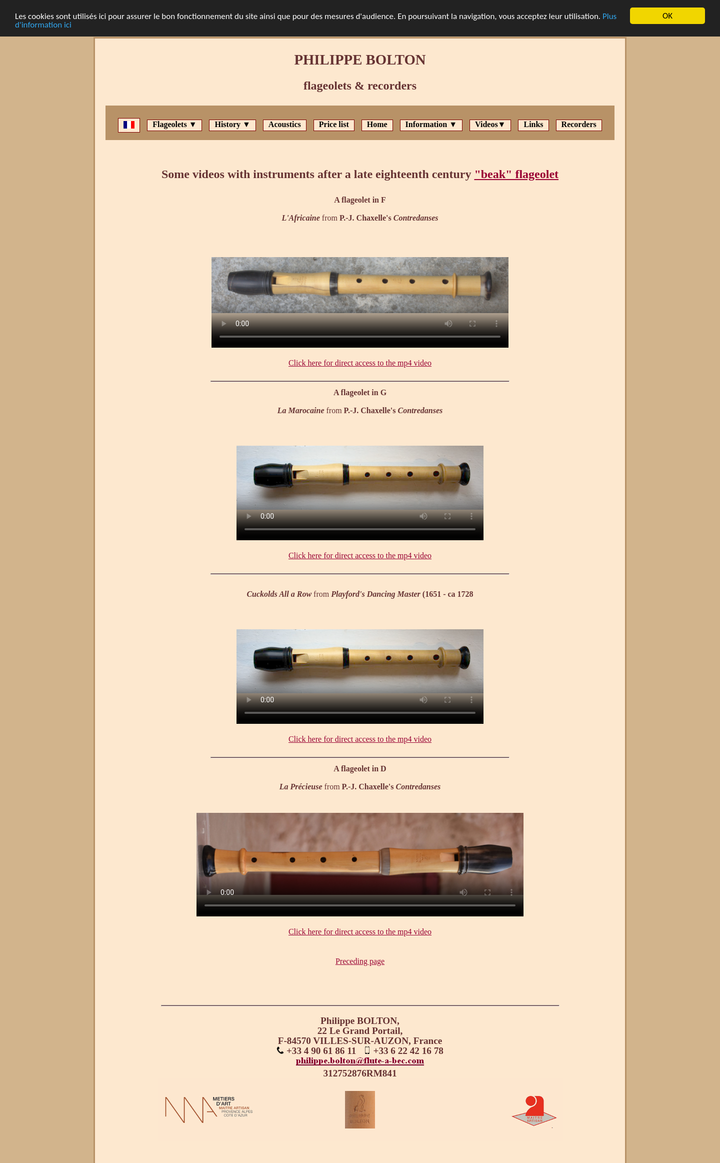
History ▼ (232, 124)
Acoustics (284, 124)
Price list (334, 124)
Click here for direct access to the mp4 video (360, 363)
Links (533, 124)
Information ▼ (431, 124)
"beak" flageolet (516, 174)
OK (667, 16)
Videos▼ (490, 124)
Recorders (579, 124)
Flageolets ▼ (174, 124)
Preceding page (360, 961)
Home (377, 124)
